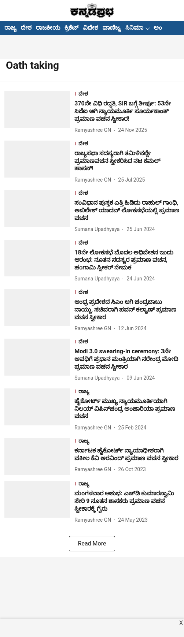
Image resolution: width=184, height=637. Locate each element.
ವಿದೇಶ (90, 27)
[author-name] (94, 130)
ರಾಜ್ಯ (10, 27)
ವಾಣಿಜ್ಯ (112, 27)
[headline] (127, 111)
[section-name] (127, 94)
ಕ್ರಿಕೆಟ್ (71, 27)
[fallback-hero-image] (39, 112)
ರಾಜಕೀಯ (48, 27)
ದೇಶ (26, 27)
